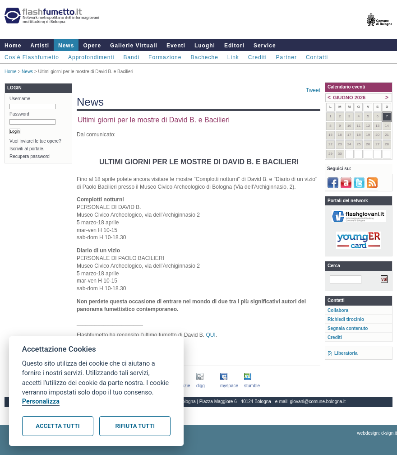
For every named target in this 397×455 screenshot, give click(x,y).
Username (19, 98)
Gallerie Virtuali (133, 45)
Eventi (175, 45)
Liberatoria (346, 353)
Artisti (39, 45)
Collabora (338, 310)
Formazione (164, 57)
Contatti (317, 57)
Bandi (131, 57)
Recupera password (29, 156)
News (66, 45)
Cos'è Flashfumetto (32, 57)
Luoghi (204, 45)
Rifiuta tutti (135, 425)
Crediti (257, 57)
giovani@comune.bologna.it (318, 401)
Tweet (313, 90)
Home (13, 45)
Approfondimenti (91, 57)
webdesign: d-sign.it (377, 433)
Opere (92, 45)
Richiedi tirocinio (346, 319)
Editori (234, 45)
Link (233, 57)
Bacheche (204, 57)
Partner (286, 57)
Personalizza (41, 401)
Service (265, 45)
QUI (210, 335)
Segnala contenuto (348, 328)
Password (19, 113)
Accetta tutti (57, 425)
